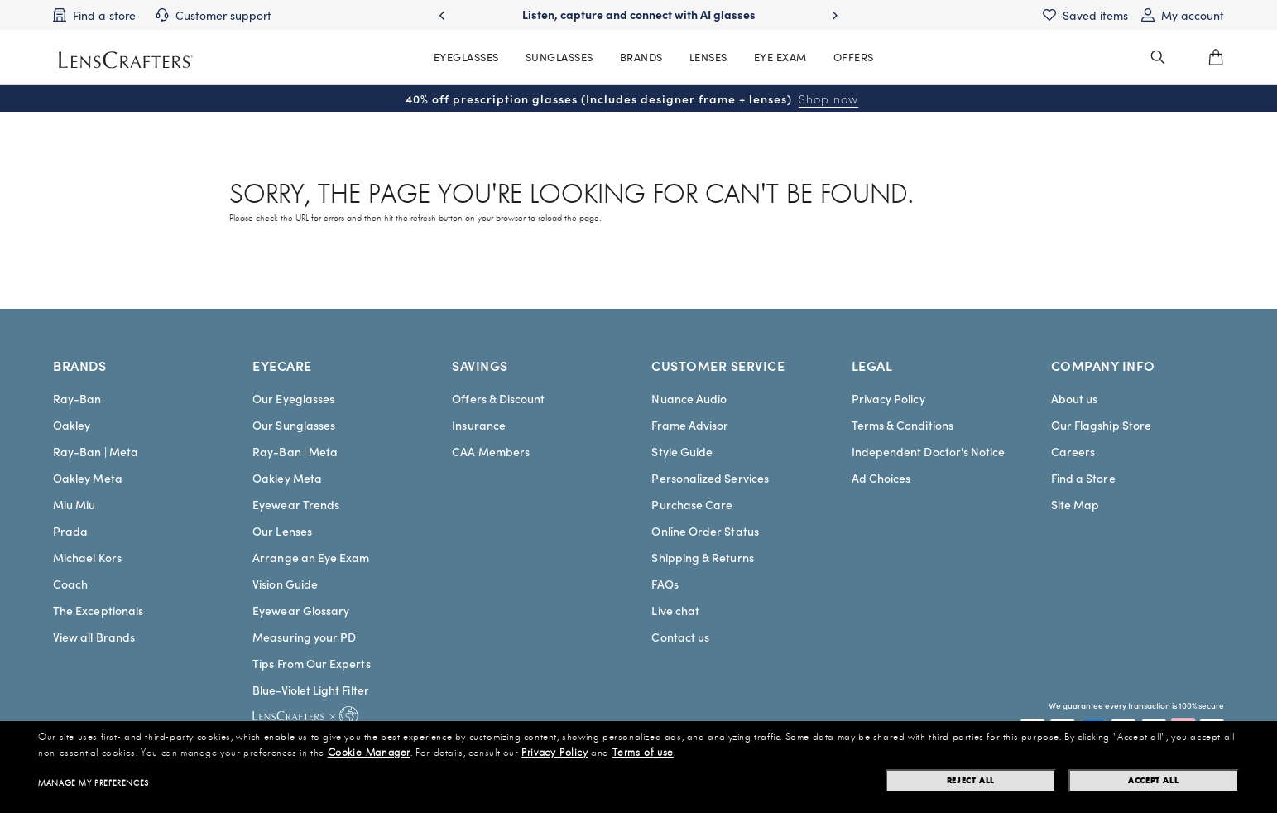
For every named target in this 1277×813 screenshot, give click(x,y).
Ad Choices (881, 477)
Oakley (71, 424)
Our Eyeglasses (293, 398)
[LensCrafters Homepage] (126, 60)
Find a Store (1083, 477)
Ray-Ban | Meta (95, 451)
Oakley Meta (87, 477)
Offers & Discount (498, 398)
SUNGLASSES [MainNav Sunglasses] (559, 57)
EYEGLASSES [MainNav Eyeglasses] (466, 57)
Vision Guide (285, 583)
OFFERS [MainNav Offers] (853, 57)
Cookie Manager (369, 752)
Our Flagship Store (1101, 424)
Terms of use (643, 752)
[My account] (1182, 15)
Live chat (675, 610)
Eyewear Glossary (300, 610)
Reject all (971, 780)
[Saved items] (1085, 15)
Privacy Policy (888, 398)
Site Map (1075, 504)
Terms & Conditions (902, 424)
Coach (70, 583)
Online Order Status (704, 530)
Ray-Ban (77, 398)
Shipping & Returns (702, 557)
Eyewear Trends (295, 504)
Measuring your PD (304, 636)
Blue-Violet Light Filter (310, 689)
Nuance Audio (689, 398)
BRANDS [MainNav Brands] (641, 57)
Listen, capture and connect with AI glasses (639, 14)
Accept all (1153, 780)
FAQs (664, 583)
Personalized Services (709, 477)
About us (1074, 398)
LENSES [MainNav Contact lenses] (708, 57)
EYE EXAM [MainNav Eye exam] (780, 57)
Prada (70, 530)
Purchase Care (691, 504)
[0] (1215, 57)
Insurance (479, 424)
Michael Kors (87, 557)
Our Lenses (282, 530)
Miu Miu (74, 504)
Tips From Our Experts (311, 663)
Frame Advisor (689, 424)
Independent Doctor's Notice (929, 451)
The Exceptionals (98, 610)
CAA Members (491, 451)
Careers (1073, 451)
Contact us (680, 636)
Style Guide (682, 451)
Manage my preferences (93, 783)
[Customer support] (213, 15)
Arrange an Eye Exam (310, 557)
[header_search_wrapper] (1157, 57)
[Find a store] (94, 15)
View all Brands (94, 636)
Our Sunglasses (293, 424)
